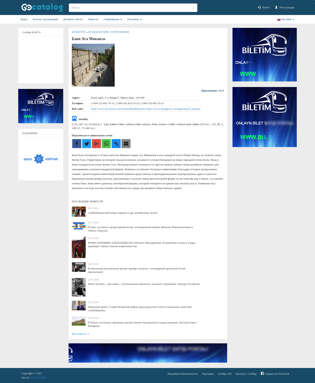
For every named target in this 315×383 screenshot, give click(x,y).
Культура (79, 31)
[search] (133, 7)
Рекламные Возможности (183, 373)
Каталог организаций (45, 19)
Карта (24, 19)
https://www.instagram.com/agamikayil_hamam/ (173, 108)
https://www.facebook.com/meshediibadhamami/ (118, 108)
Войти (264, 7)
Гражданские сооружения (108, 31)
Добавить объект (73, 19)
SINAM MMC (38, 377)
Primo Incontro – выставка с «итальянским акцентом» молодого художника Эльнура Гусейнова (144, 283)
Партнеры (208, 373)
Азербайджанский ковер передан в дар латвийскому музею (123, 212)
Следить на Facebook (275, 373)
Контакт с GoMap (246, 373)
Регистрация (284, 7)
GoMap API (224, 373)
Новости (93, 19)
